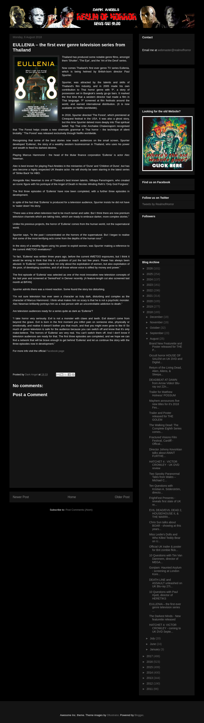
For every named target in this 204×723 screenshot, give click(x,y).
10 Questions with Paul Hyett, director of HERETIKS (163, 595)
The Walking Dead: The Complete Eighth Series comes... (165, 428)
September (157, 333)
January (155, 649)
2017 (150, 656)
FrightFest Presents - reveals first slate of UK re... (165, 501)
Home (72, 497)
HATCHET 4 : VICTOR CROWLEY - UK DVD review (164, 465)
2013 (150, 677)
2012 (150, 683)
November (156, 322)
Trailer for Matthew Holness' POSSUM (162, 393)
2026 (150, 268)
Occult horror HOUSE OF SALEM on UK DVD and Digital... (165, 359)
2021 (150, 295)
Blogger (138, 715)
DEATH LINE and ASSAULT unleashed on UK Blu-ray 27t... (165, 583)
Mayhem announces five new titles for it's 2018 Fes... (164, 404)
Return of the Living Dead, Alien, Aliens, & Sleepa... (165, 371)
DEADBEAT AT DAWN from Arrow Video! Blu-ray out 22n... (164, 383)
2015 (150, 667)
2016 (150, 661)
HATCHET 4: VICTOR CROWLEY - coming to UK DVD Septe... (165, 628)
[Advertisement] (160, 85)
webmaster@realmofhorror (174, 50)
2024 (150, 279)
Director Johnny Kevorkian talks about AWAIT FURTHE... (165, 453)
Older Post (122, 497)
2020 (150, 301)
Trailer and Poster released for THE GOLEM (161, 416)
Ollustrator (113, 715)
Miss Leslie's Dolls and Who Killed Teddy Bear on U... (164, 538)
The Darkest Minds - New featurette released (165, 617)
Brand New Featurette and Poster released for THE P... (165, 347)
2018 (150, 312)
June (153, 644)
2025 (150, 274)
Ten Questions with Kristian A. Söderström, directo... (165, 489)
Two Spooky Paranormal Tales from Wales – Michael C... (164, 477)
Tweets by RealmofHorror (158, 204)
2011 (150, 688)
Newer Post (21, 497)
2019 (150, 306)
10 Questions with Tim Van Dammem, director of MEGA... (165, 559)
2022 (150, 290)
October (155, 327)
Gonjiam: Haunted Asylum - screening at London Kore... (165, 571)
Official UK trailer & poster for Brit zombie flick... (165, 548)
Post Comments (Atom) (79, 509)
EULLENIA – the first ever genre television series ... (165, 607)
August (154, 338)
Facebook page (55, 350)
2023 (150, 284)
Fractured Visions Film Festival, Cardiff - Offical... (163, 441)
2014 (150, 672)
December (156, 316)
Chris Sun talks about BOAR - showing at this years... (165, 526)
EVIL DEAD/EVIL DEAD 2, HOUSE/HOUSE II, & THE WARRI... (165, 513)
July (153, 638)
